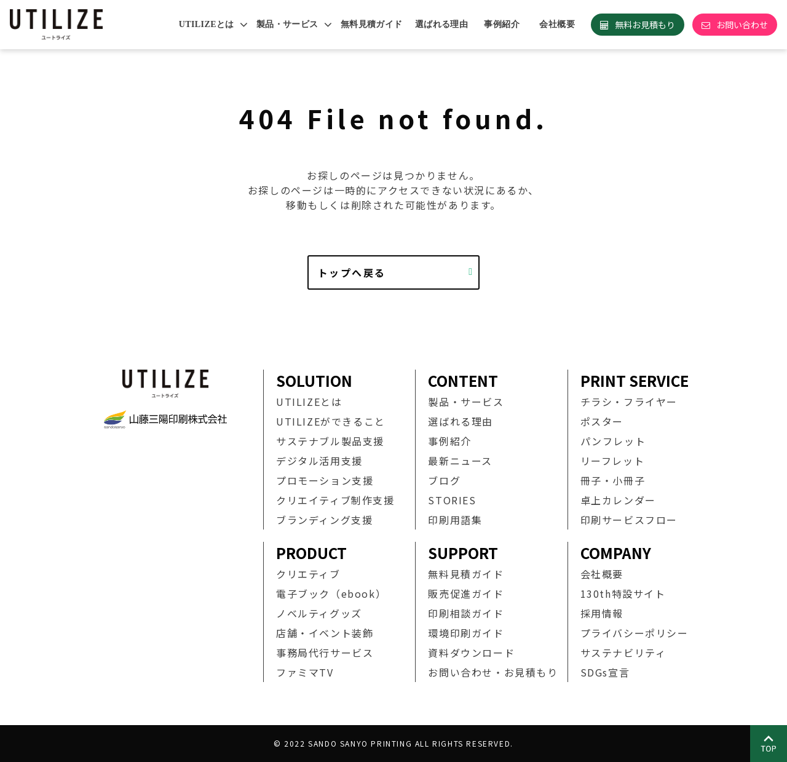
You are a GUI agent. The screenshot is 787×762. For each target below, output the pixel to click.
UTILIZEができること (331, 421)
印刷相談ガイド (466, 613)
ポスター (601, 421)
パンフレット (613, 441)
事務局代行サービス (324, 652)
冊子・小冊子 (613, 480)
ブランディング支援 (324, 519)
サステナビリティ (623, 652)
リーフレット (612, 460)
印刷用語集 (455, 519)
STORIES (452, 500)
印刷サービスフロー (629, 519)
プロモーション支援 (324, 480)
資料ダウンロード (471, 652)
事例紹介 (502, 24)
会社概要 (557, 24)
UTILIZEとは (206, 24)
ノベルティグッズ (319, 613)
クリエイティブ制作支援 (335, 500)
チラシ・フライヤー (629, 401)
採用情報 (601, 613)
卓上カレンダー (618, 500)
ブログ (444, 480)
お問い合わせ (742, 24)
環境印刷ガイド (466, 632)
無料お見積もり (645, 24)
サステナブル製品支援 (330, 441)
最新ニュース (460, 460)
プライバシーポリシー (634, 632)
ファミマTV (305, 672)
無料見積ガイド (372, 24)
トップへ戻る (352, 272)
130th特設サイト (623, 593)
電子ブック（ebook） (331, 593)
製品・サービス (287, 24)
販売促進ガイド (466, 593)
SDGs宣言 (605, 672)
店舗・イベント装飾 (324, 632)
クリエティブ (308, 573)
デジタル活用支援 (319, 460)
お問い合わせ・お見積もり (493, 672)
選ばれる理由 (442, 24)
